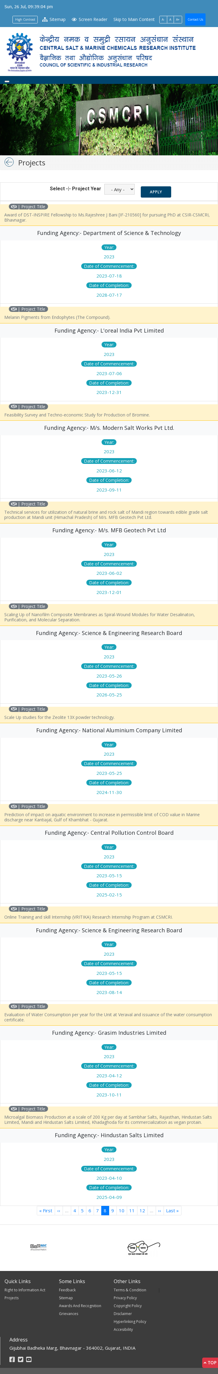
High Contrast (25, 19)
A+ (177, 19)
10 (123, 1210)
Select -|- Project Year (75, 189)
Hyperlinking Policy (130, 1321)
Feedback (67, 1290)
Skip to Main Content (134, 19)
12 (144, 1210)
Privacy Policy (125, 1297)
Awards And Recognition (80, 1305)
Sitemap (54, 19)
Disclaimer (123, 1313)
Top (210, 1362)
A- (163, 19)
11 (133, 1210)
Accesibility (123, 1329)
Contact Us (195, 19)
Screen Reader (89, 19)
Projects (12, 1297)
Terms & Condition (130, 1290)
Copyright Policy (128, 1305)
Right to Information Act (25, 1290)
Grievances (68, 1313)
